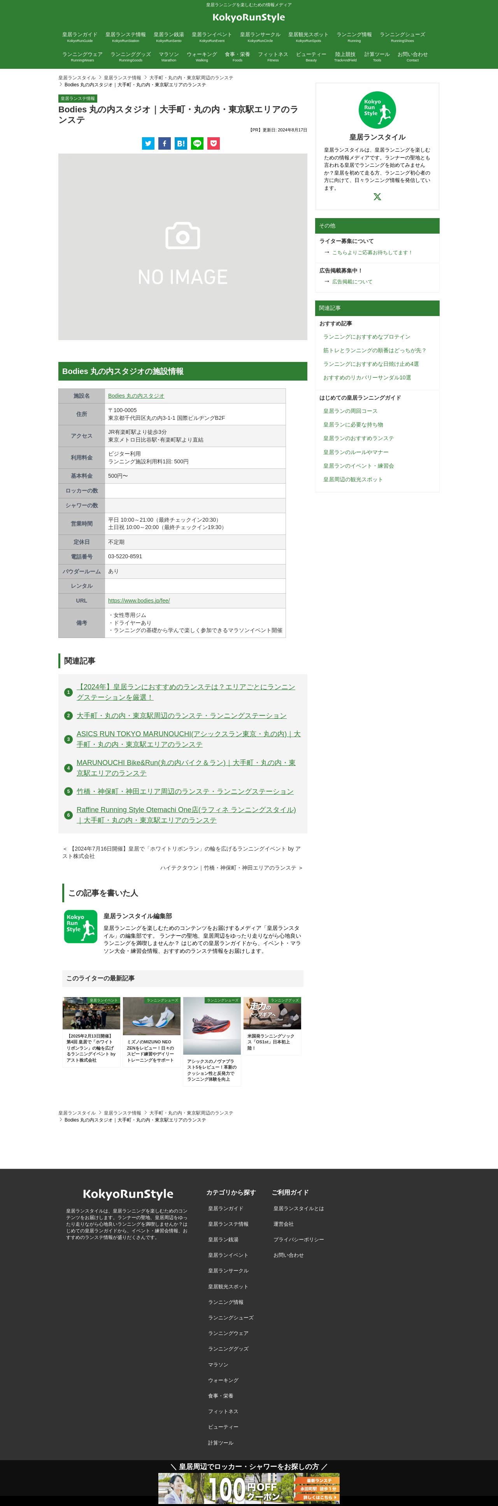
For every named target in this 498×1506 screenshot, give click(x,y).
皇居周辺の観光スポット (353, 479)
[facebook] (164, 143)
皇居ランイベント (228, 1255)
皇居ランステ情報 (122, 77)
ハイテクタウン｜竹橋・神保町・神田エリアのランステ (228, 868)
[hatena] (181, 143)
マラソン (218, 1365)
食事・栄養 (220, 1396)
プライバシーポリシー (299, 1239)
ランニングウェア (228, 1333)
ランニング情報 (226, 1302)
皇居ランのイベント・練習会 (358, 466)
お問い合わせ (289, 1255)
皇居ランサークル (228, 1271)
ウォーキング (223, 1380)
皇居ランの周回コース (350, 411)
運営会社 (284, 1224)
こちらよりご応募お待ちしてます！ (372, 252)
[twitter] (148, 143)
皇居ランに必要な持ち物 (353, 424)
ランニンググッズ (228, 1349)
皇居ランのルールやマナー (356, 452)
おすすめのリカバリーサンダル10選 (367, 377)
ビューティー (223, 1427)
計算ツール (220, 1443)
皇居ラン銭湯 (223, 1239)
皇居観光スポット (228, 1286)
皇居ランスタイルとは (299, 1208)
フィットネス (223, 1411)
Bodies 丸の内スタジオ (136, 396)
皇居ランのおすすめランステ (358, 438)
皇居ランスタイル (77, 77)
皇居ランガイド (226, 1208)
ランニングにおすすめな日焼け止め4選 (371, 364)
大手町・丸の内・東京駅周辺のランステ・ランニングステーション (182, 716)
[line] (197, 143)
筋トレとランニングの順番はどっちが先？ (375, 350)
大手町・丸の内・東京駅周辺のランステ (191, 77)
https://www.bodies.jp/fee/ (139, 601)
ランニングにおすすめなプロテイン (366, 337)
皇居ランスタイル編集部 (137, 916)
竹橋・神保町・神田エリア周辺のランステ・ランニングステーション (185, 791)
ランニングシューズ (231, 1318)
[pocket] (213, 143)
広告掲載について (352, 282)
